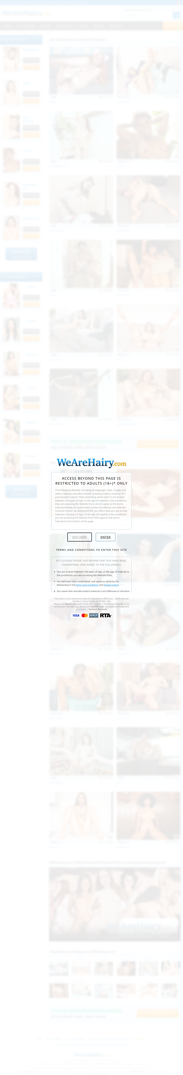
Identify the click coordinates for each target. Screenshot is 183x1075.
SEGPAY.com (97, 606)
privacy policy (111, 585)
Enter (106, 537)
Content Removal (97, 609)
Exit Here (79, 537)
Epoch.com (71, 604)
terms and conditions (87, 585)
